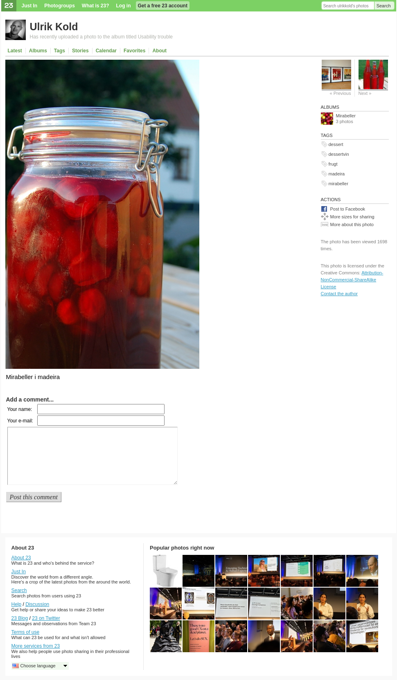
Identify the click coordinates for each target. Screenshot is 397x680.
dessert (336, 144)
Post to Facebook (347, 208)
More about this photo (352, 224)
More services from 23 (35, 646)
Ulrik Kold (54, 26)
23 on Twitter (46, 618)
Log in (123, 6)
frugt (333, 164)
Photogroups (59, 6)
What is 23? (95, 6)
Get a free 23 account (162, 6)
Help (16, 604)
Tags (59, 51)
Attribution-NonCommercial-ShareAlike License (352, 279)
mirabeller (338, 183)
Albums (38, 51)
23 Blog (19, 618)
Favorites (134, 51)
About (159, 51)
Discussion (37, 604)
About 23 (21, 558)
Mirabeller (346, 115)
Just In (30, 6)
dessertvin (339, 154)
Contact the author (339, 293)
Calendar (106, 51)
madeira (337, 173)
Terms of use (25, 632)
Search (384, 5)
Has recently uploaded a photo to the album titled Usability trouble (101, 37)
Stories (80, 51)
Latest (15, 51)
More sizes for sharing (352, 216)
